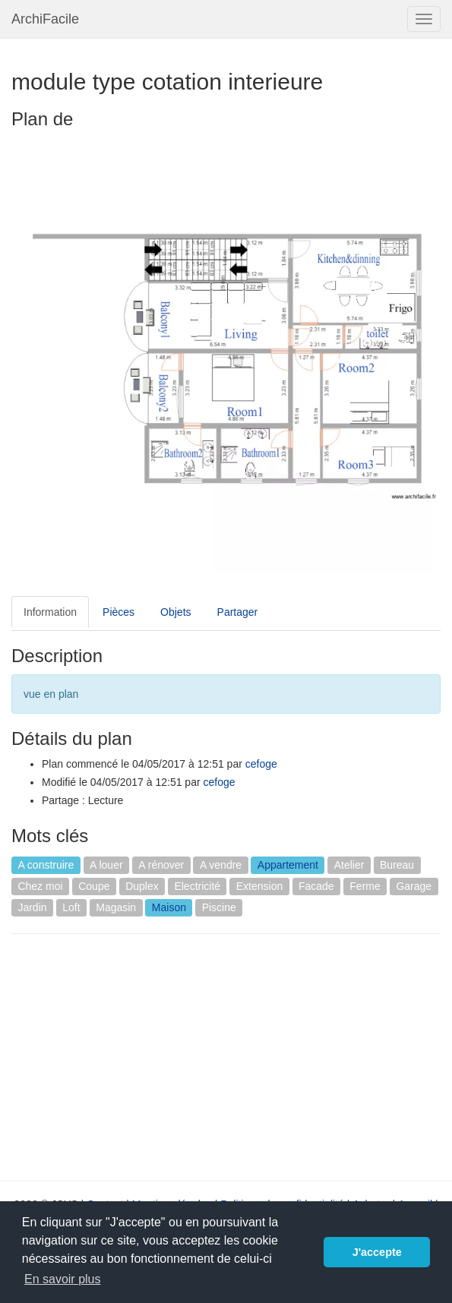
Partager (237, 612)
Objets (175, 612)
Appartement (288, 865)
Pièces (118, 612)
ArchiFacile (45, 19)
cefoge (261, 764)
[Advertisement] (139, 1055)
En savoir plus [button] (62, 1279)
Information (50, 612)
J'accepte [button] (377, 1252)
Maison (169, 907)
